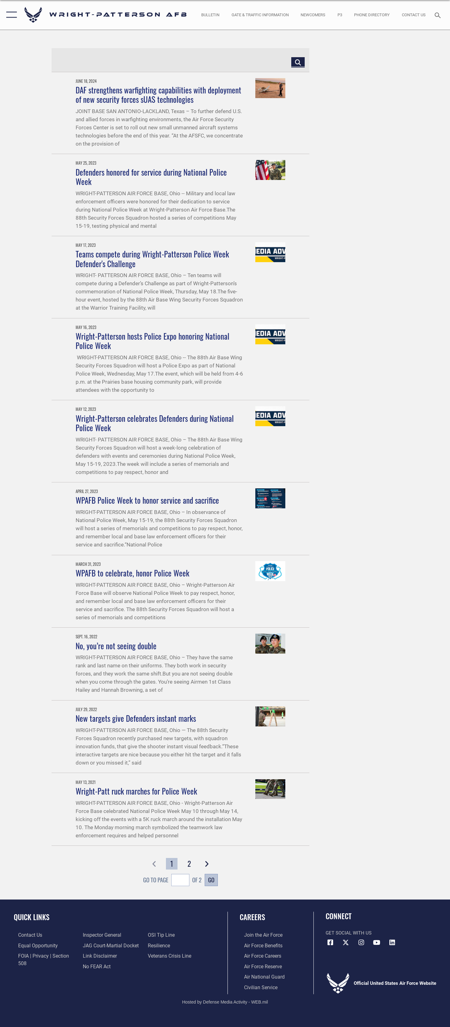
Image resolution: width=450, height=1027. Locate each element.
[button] (10, 15)
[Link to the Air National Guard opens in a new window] (259, 976)
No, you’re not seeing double (116, 645)
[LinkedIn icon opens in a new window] (392, 942)
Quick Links (31, 917)
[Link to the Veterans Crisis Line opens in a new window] (170, 945)
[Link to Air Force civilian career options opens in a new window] (256, 986)
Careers (252, 917)
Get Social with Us (349, 933)
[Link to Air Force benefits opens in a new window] (258, 945)
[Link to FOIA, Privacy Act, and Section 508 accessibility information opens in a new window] (42, 955)
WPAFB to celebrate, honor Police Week (132, 573)
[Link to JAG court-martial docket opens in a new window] (108, 935)
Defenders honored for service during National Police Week (151, 176)
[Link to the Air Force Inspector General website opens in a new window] (32, 966)
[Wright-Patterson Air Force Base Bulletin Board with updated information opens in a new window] (210, 14)
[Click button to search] (298, 62)
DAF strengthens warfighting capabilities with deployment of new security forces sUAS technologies (158, 94)
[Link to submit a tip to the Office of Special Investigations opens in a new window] (94, 966)
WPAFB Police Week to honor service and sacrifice (147, 500)
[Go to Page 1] (172, 864)
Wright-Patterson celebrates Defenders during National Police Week (155, 422)
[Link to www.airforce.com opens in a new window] (258, 935)
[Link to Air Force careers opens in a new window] (258, 955)
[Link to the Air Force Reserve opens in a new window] (258, 966)
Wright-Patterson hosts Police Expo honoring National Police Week (152, 340)
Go (211, 879)
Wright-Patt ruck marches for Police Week (136, 791)
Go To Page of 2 (172, 880)
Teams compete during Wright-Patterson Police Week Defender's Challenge (152, 258)
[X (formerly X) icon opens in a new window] (346, 942)
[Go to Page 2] (189, 864)
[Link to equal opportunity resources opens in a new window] (32, 945)
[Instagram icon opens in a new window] (361, 942)
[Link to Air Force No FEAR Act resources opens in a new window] (95, 955)
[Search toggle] (438, 15)
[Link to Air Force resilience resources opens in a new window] (160, 935)
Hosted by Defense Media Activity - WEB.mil (225, 1000)
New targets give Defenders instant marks (136, 718)
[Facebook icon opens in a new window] (330, 942)
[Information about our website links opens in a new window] (98, 945)
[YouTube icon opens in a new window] (376, 942)
